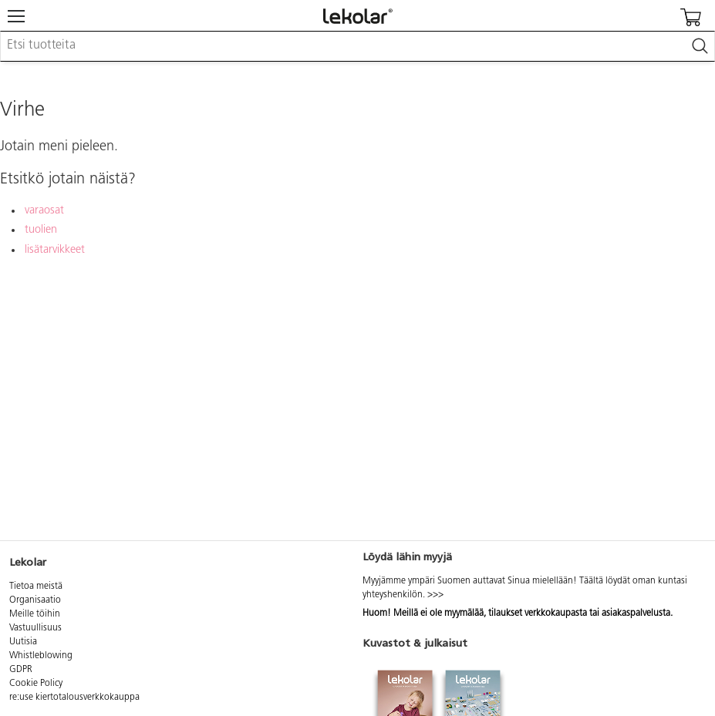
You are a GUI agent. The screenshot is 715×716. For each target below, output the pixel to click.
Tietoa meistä (35, 586)
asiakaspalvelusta (636, 613)
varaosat (44, 211)
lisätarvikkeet (55, 250)
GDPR (20, 669)
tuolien (41, 230)
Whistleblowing (41, 656)
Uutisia (23, 642)
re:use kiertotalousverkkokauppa (74, 697)
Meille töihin (34, 614)
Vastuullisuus (35, 628)
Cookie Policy (35, 683)
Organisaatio (35, 600)
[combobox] (357, 46)
